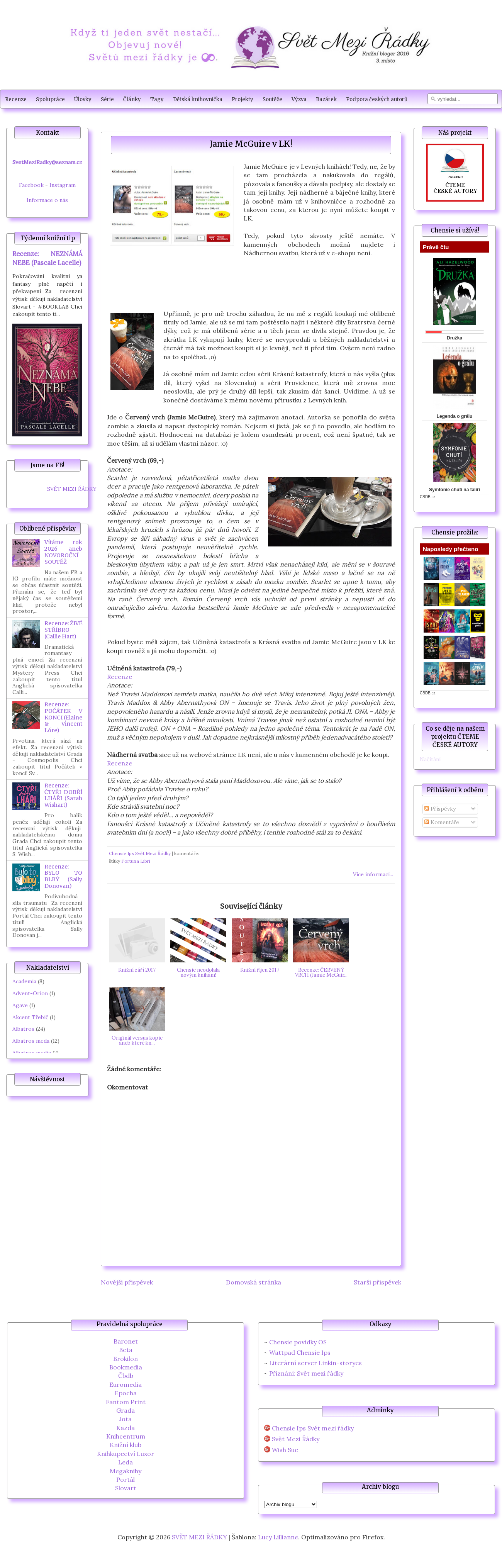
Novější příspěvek (127, 1282)
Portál (125, 1479)
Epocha (126, 1393)
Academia (24, 981)
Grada (125, 1410)
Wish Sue (285, 1450)
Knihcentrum (125, 1436)
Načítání (430, 759)
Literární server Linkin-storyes (315, 1363)
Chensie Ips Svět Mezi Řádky (140, 853)
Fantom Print (126, 1402)
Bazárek (326, 99)
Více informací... (373, 874)
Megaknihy (125, 1471)
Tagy (157, 99)
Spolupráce (50, 99)
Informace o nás (47, 200)
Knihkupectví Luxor (125, 1453)
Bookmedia (125, 1367)
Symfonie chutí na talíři (454, 489)
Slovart (125, 1488)
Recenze (16, 99)
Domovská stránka (253, 1282)
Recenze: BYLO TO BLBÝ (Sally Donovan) (63, 876)
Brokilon (125, 1358)
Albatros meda (30, 1040)
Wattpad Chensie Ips (300, 1352)
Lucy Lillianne (278, 1537)
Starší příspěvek (377, 1282)
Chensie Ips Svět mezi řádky (313, 1428)
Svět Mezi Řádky (295, 1439)
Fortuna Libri (135, 861)
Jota (125, 1419)
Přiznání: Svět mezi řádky (306, 1373)
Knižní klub (125, 1445)
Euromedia (125, 1384)
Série (107, 99)
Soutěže (272, 99)
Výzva (299, 99)
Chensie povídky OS (298, 1342)
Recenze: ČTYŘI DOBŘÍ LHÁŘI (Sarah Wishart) (63, 795)
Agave (20, 1005)
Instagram (62, 185)
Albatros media (31, 1052)
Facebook (31, 185)
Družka (454, 338)
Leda (125, 1462)
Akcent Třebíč (30, 1017)
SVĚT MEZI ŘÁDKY (72, 488)
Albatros (23, 1028)
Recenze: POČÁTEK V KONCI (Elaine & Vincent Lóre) (63, 717)
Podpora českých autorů (376, 99)
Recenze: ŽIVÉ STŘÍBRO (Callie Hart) (63, 630)
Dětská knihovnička (197, 99)
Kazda (125, 1428)
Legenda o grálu (455, 416)
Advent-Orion (30, 993)
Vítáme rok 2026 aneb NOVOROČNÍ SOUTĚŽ (63, 552)
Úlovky (83, 99)
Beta (125, 1350)
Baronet (126, 1341)
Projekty (242, 99)
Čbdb (125, 1375)
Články (132, 99)
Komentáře (441, 822)
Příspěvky (440, 808)
